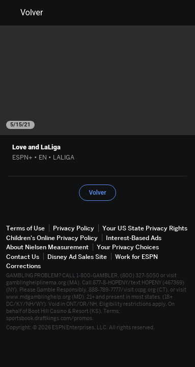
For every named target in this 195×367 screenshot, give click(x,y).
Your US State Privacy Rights (144, 228)
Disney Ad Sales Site (77, 256)
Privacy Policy (73, 228)
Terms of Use (25, 228)
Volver (25, 13)
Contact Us (22, 256)
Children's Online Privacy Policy (52, 238)
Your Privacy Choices (128, 247)
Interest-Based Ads (133, 238)
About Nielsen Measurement (47, 247)
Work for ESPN (136, 256)
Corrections (23, 266)
